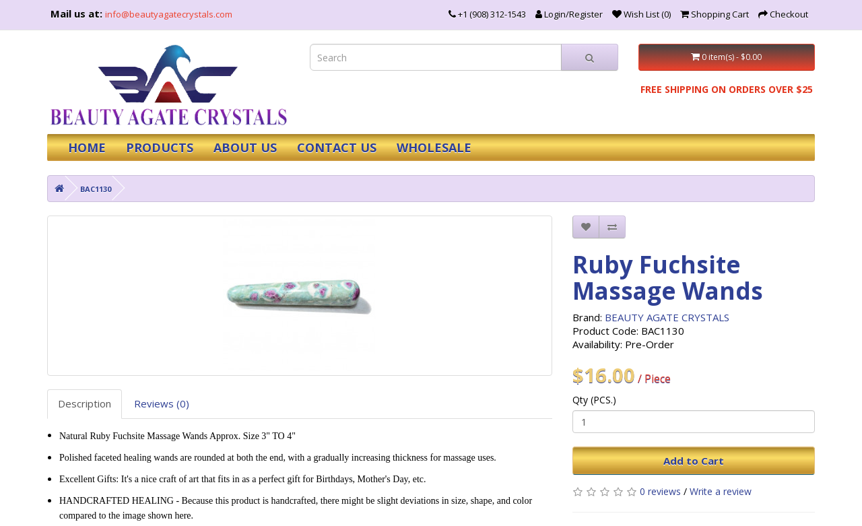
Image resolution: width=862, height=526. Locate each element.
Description (84, 403)
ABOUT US (245, 147)
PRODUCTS (159, 147)
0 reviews (660, 491)
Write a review (721, 491)
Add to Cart (693, 460)
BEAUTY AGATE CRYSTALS (667, 317)
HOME (87, 147)
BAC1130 (95, 189)
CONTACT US (336, 147)
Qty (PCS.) (594, 399)
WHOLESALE (434, 147)
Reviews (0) (161, 403)
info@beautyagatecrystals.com (168, 14)
